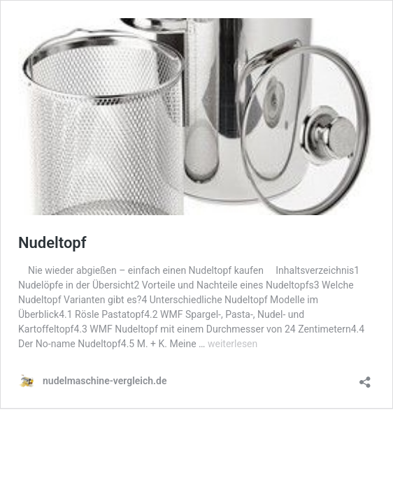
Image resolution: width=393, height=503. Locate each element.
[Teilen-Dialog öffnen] (365, 377)
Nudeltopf (52, 243)
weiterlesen (232, 343)
